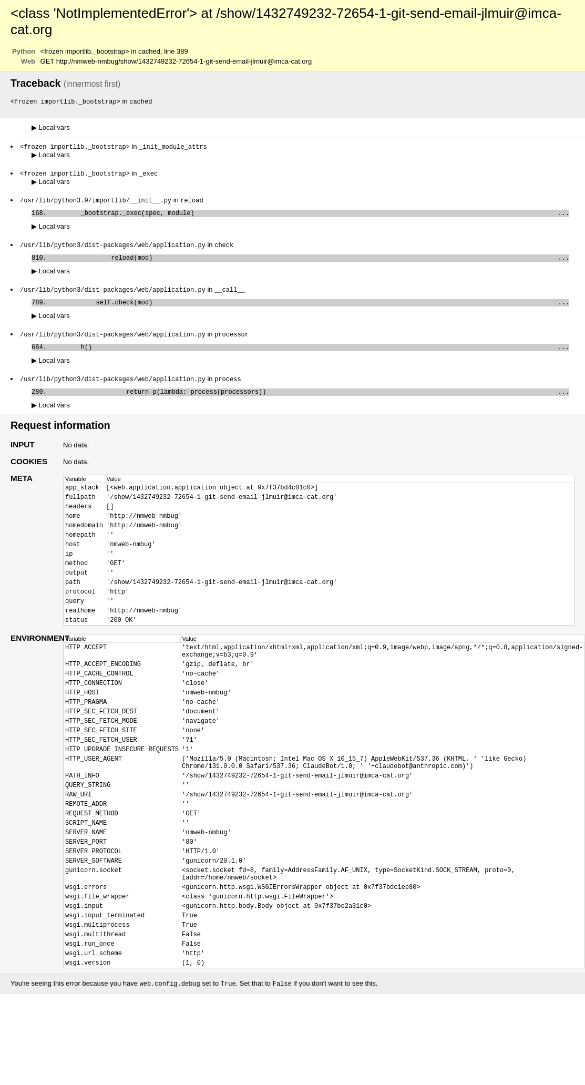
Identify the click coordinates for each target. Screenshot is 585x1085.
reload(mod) (309, 263)
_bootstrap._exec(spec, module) (309, 216)
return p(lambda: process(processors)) (309, 403)
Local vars (51, 128)
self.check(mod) (309, 309)
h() (309, 356)
